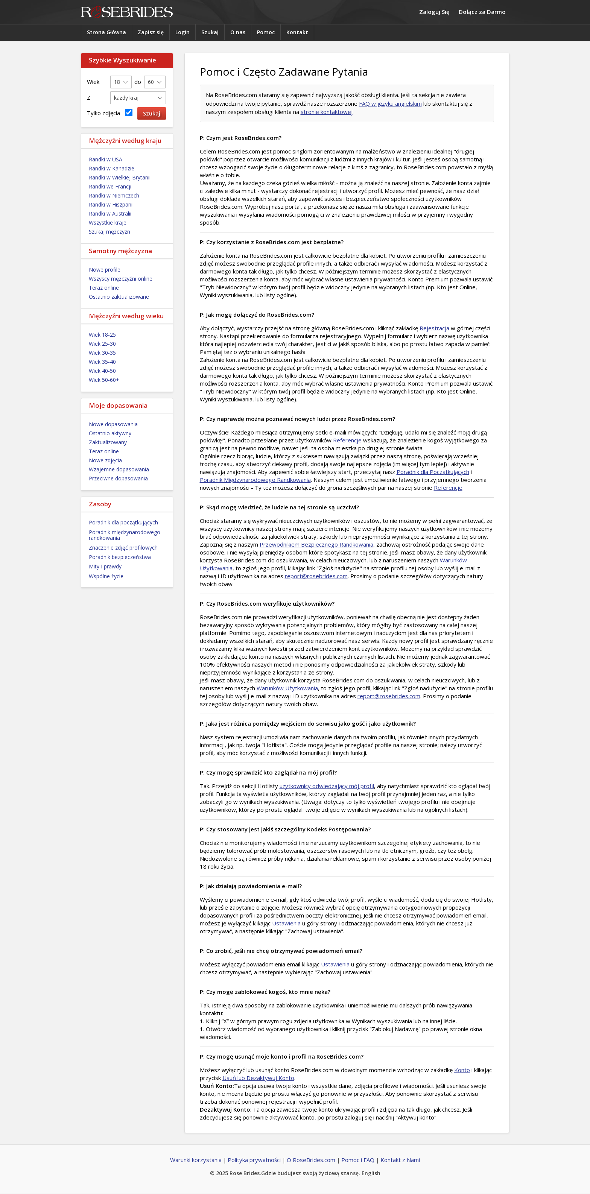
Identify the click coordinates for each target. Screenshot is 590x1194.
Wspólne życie (106, 576)
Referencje (347, 440)
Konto (462, 1070)
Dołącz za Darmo (482, 11)
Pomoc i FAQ (357, 1160)
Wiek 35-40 (102, 361)
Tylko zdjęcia (109, 113)
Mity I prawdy (105, 566)
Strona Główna (106, 32)
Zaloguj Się (434, 11)
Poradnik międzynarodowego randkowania (124, 535)
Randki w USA (105, 159)
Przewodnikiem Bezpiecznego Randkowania (316, 544)
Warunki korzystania (196, 1160)
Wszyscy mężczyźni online (120, 278)
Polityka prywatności (254, 1160)
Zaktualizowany (108, 442)
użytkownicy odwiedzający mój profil (327, 786)
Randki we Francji (110, 186)
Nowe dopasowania (113, 424)
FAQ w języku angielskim (390, 103)
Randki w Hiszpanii (111, 204)
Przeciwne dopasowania (118, 478)
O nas (237, 32)
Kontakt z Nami (400, 1160)
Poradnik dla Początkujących (433, 471)
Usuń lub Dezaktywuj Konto (258, 1078)
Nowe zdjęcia (105, 460)
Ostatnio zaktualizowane (119, 296)
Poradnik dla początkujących (123, 522)
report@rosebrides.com (316, 576)
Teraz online (104, 287)
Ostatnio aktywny (110, 433)
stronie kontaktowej (327, 111)
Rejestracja (434, 328)
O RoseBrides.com (311, 1160)
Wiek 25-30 (102, 343)
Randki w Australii (110, 213)
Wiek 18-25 (102, 334)
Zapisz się (151, 32)
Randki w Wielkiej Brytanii (120, 177)
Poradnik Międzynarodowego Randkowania (255, 479)
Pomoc (266, 32)
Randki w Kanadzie (111, 168)
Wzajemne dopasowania (119, 469)
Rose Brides (127, 12)
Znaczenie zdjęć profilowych (123, 547)
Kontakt (297, 32)
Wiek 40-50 (102, 370)
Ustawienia (286, 923)
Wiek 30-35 (102, 352)
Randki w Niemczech (114, 195)
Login (182, 32)
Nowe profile (104, 269)
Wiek (93, 81)
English (371, 1173)
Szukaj (210, 32)
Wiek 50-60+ (104, 379)
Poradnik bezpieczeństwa (120, 557)
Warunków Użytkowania (287, 688)
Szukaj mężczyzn (109, 231)
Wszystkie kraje (107, 222)
